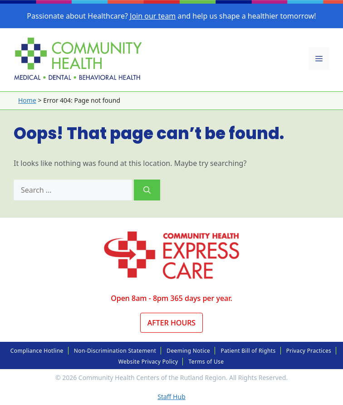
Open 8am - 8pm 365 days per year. (171, 298)
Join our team (153, 16)
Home (27, 100)
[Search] (147, 190)
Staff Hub (171, 396)
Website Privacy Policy (148, 361)
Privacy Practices (308, 351)
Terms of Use (206, 361)
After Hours (171, 323)
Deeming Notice (188, 351)
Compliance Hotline (37, 351)
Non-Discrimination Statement (115, 351)
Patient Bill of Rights (247, 351)
